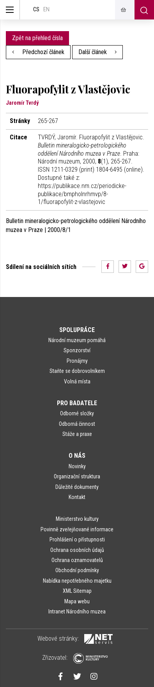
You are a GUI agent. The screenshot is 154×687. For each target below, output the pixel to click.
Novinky (77, 466)
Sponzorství (77, 350)
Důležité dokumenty (77, 487)
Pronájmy (77, 361)
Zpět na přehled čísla (37, 38)
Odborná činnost (77, 424)
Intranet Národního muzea (77, 611)
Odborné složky (77, 413)
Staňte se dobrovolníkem (77, 371)
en (46, 9)
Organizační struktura (77, 476)
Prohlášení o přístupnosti (77, 539)
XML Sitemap (77, 591)
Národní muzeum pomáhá (77, 340)
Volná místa (77, 381)
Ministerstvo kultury (77, 519)
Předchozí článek (38, 52)
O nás (77, 455)
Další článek (97, 52)
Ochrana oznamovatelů (77, 560)
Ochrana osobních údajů (77, 550)
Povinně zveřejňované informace (77, 529)
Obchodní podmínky (77, 570)
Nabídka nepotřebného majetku (77, 581)
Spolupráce (77, 330)
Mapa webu (77, 601)
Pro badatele (77, 403)
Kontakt (77, 497)
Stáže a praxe (77, 434)
